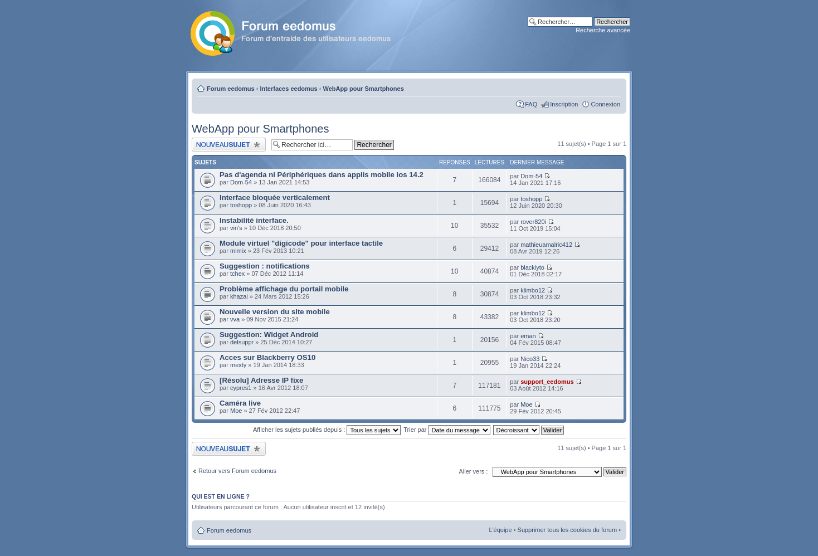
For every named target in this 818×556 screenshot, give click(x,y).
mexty (238, 365)
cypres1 (241, 387)
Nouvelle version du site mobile (275, 312)
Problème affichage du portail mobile (284, 289)
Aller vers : (473, 471)
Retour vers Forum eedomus (237, 470)
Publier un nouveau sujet (229, 145)
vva (235, 319)
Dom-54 (241, 182)
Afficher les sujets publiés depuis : (327, 429)
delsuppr (242, 342)
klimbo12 (532, 290)
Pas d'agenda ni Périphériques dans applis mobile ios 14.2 (321, 174)
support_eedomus (546, 381)
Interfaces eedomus (288, 88)
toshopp (241, 205)
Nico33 (529, 358)
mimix (238, 250)
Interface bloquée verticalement (275, 197)
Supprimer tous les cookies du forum (567, 529)
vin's (236, 228)
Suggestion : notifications (265, 266)
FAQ (531, 104)
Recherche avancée (603, 30)
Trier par (446, 429)
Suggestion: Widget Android (269, 334)
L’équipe (500, 529)
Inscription (564, 104)
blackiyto (532, 267)
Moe (236, 410)
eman (528, 336)
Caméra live (240, 403)
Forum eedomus (231, 88)
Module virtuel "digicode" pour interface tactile (301, 243)
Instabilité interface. (254, 220)
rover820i (533, 221)
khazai (239, 296)
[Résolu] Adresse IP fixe (261, 380)
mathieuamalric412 (546, 244)
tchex (237, 273)
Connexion (605, 104)
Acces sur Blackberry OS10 (267, 357)
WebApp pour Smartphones (363, 88)
